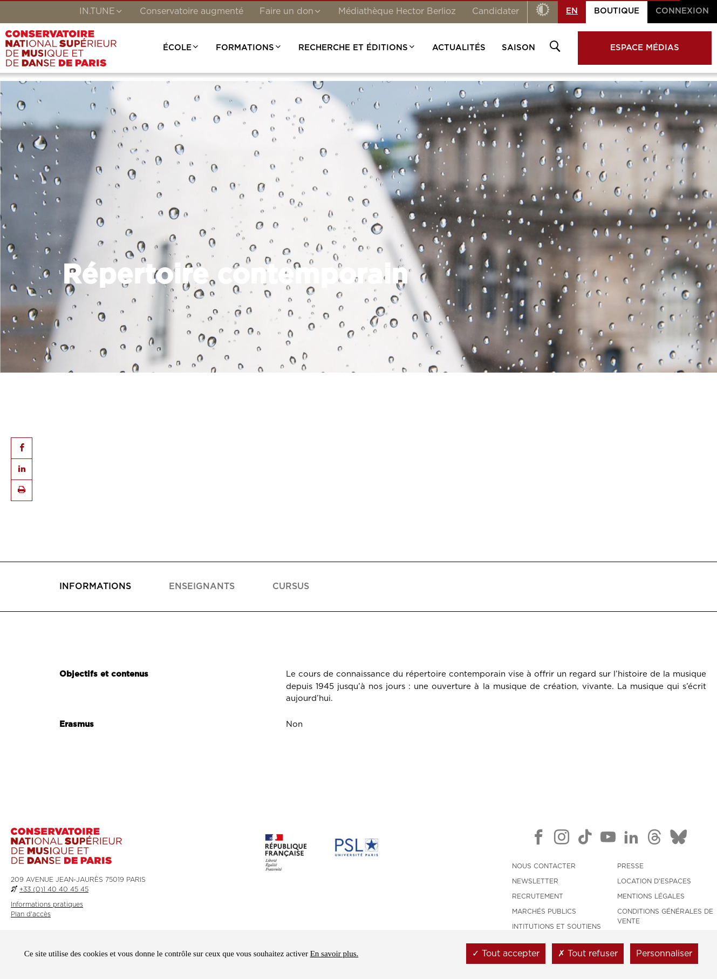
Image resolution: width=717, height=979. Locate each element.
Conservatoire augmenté (191, 11)
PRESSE (630, 866)
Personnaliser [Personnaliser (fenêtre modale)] (664, 953)
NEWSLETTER (535, 881)
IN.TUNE (101, 12)
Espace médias (644, 48)
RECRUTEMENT (537, 896)
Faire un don (291, 12)
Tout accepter (506, 953)
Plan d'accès (31, 914)
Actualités (459, 48)
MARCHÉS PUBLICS (544, 911)
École (181, 48)
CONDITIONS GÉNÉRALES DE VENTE (665, 916)
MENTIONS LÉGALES (651, 896)
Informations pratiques (47, 904)
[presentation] (95, 586)
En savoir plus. (334, 953)
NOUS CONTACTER (544, 866)
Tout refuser (588, 953)
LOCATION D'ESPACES (654, 881)
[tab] (95, 586)
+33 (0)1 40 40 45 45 (53, 889)
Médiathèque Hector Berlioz (397, 11)
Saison (518, 48)
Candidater (495, 11)
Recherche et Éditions (357, 48)
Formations (249, 48)
